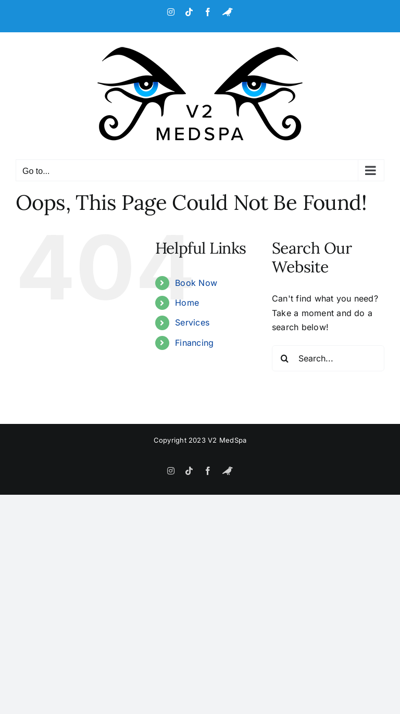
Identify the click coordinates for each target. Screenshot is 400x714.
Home (187, 302)
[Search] (285, 358)
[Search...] (328, 358)
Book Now (196, 283)
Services (192, 322)
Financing (194, 342)
